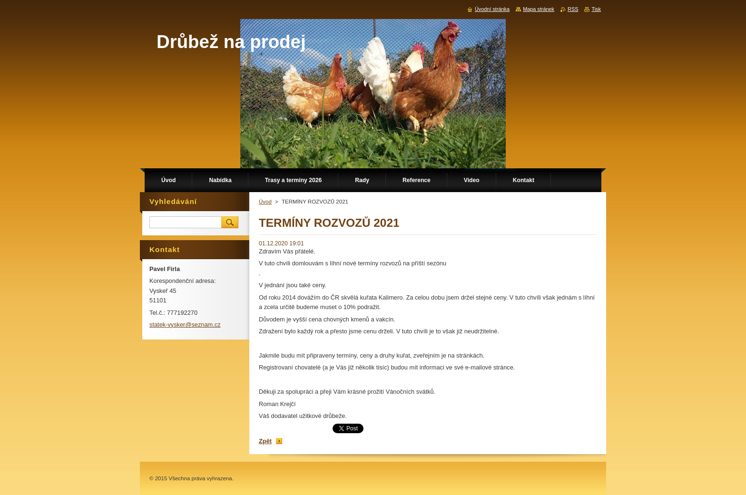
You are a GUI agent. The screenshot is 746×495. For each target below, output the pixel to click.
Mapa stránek (538, 9)
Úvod (265, 201)
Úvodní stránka (492, 9)
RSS (573, 9)
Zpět (265, 441)
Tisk (596, 9)
